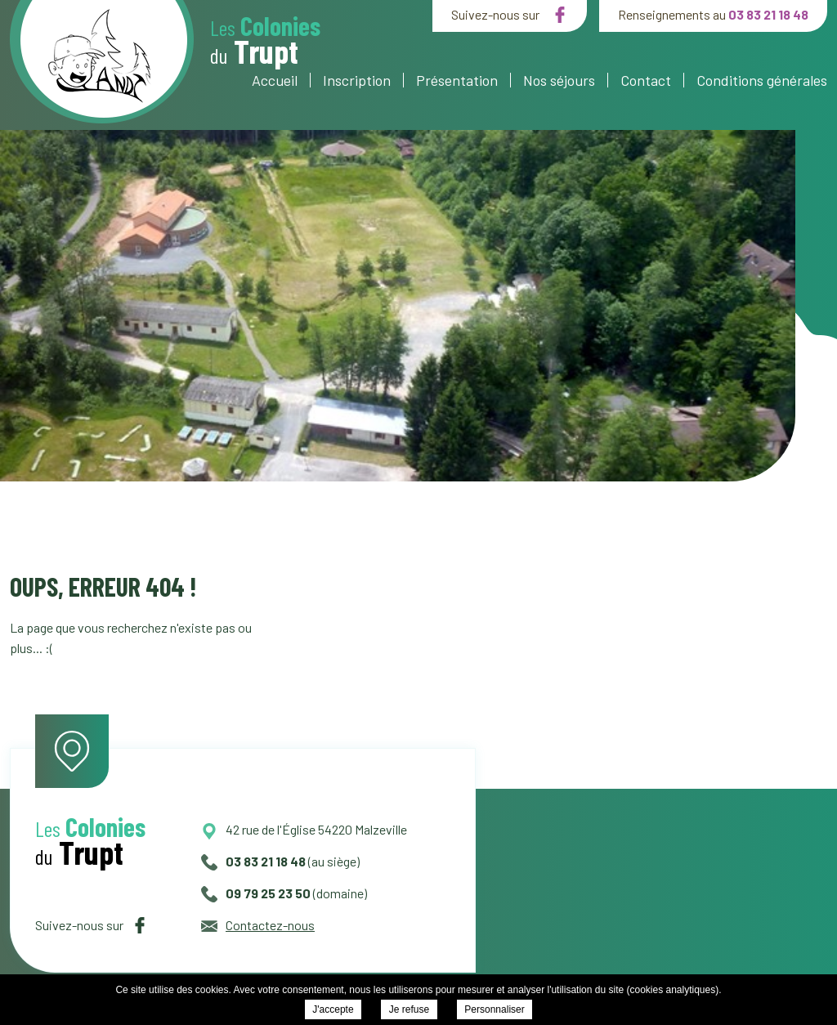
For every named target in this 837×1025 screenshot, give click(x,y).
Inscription (357, 80)
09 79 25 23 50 (256, 893)
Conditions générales (761, 80)
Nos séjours (559, 80)
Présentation (457, 80)
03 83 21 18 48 (768, 14)
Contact (645, 80)
